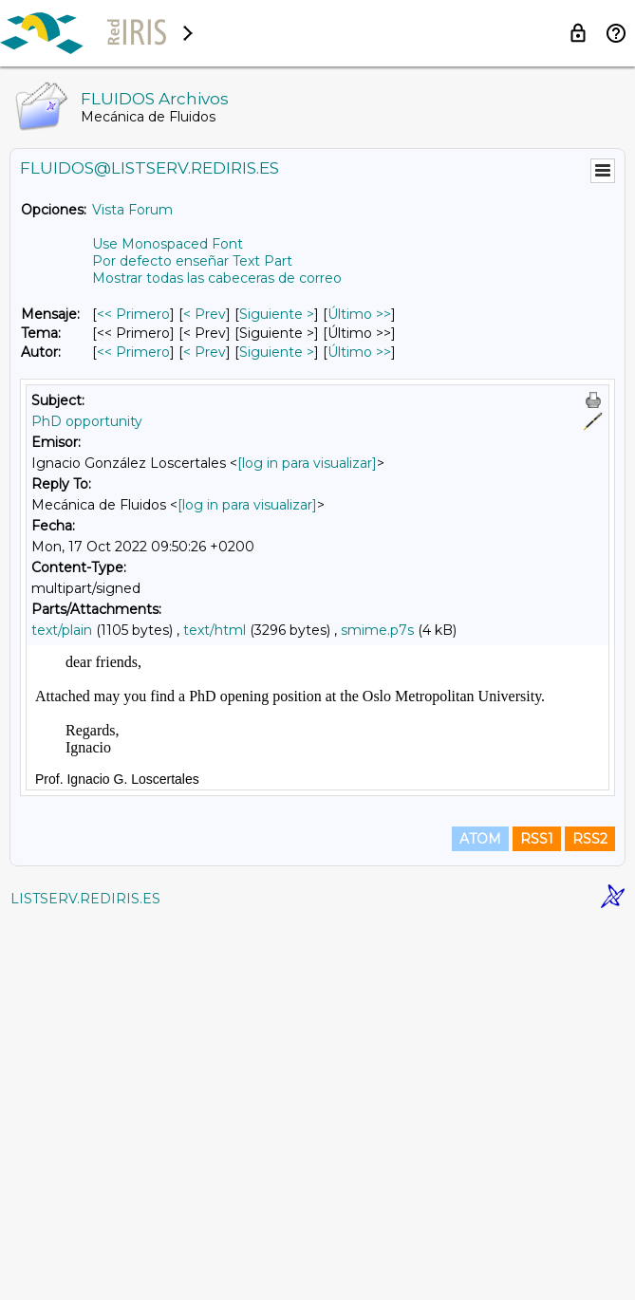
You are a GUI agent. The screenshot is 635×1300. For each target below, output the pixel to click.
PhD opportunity (86, 421)
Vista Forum (132, 209)
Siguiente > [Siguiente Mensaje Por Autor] (276, 352)
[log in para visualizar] (307, 463)
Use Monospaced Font (167, 243)
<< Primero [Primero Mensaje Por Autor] (133, 352)
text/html (214, 630)
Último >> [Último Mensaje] (359, 314)
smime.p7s (377, 630)
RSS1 (536, 1216)
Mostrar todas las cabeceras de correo (217, 278)
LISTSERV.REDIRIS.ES (85, 1276)
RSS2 (589, 1216)
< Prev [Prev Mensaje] (204, 314)
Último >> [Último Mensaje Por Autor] (359, 352)
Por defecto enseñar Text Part (192, 260)
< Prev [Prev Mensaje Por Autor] (204, 352)
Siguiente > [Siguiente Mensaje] (276, 314)
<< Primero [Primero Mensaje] (133, 314)
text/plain (61, 630)
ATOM (480, 1216)
